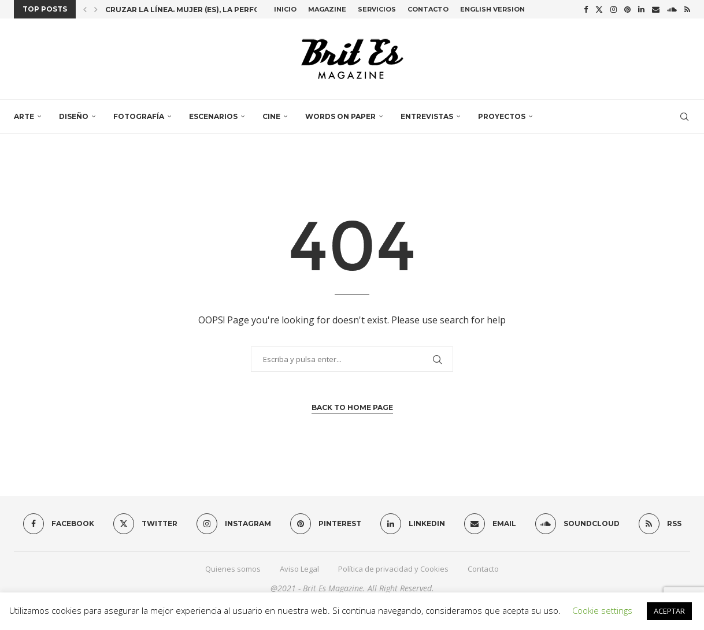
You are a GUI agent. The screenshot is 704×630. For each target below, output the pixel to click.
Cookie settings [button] (602, 610)
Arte (24, 116)
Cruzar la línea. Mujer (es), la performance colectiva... (224, 9)
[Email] (655, 9)
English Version (492, 9)
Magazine (327, 9)
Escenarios (213, 116)
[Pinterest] (627, 9)
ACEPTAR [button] (669, 611)
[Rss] (687, 9)
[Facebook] (586, 9)
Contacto (428, 9)
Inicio (285, 9)
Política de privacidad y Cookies (393, 569)
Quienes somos (233, 569)
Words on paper (340, 116)
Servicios (377, 9)
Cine (271, 116)
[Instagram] (613, 9)
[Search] (684, 116)
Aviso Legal (299, 569)
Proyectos (501, 116)
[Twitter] (599, 9)
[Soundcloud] (672, 9)
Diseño (73, 116)
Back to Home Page (352, 407)
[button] (85, 9)
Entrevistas (427, 116)
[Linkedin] (641, 9)
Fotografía (138, 116)
